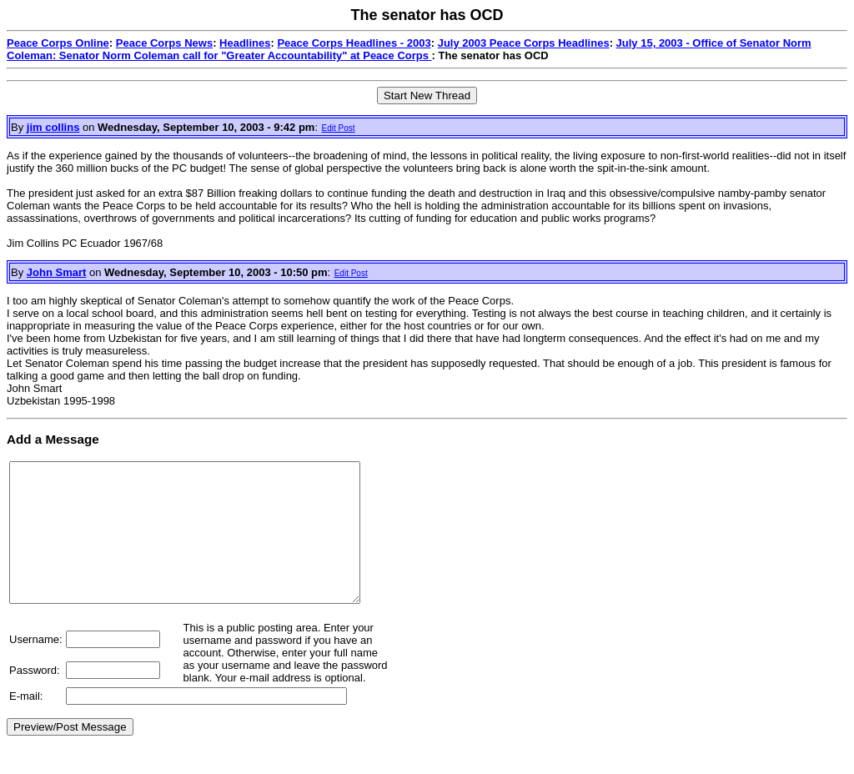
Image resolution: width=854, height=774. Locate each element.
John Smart (57, 272)
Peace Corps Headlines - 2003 (353, 43)
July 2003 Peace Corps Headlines (524, 43)
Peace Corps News (164, 43)
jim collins (53, 127)
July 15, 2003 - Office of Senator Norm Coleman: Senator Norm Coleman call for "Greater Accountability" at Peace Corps (409, 49)
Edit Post (338, 128)
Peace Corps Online (58, 43)
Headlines (244, 43)
